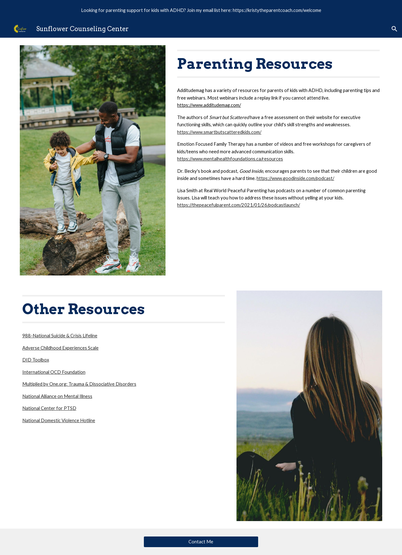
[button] (394, 28)
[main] (278, 63)
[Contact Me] (201, 541)
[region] (201, 10)
